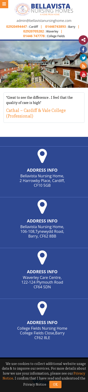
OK (55, 384)
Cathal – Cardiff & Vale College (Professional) (36, 113)
